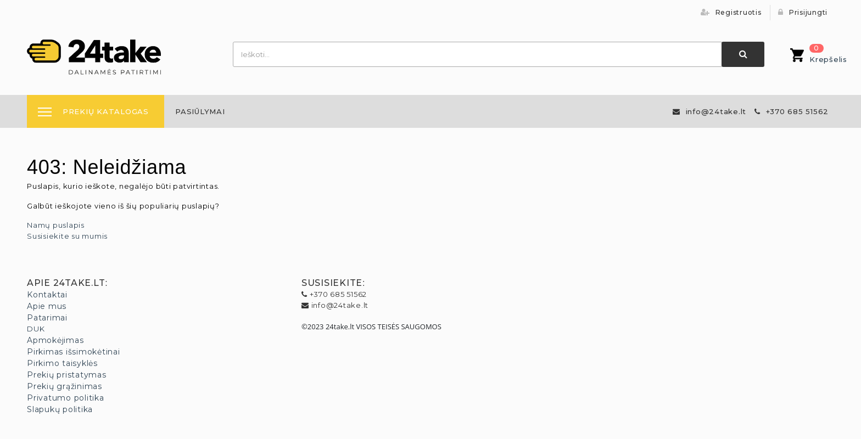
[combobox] (478, 54)
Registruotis (731, 12)
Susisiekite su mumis (67, 236)
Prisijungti (803, 12)
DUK (35, 328)
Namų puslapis (56, 225)
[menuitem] (200, 111)
